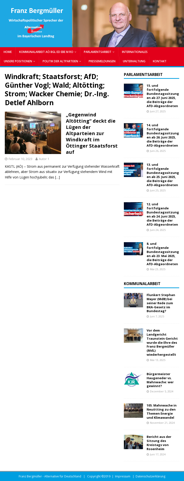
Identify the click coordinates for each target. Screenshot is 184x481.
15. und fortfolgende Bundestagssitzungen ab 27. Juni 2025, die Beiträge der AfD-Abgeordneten (163, 95)
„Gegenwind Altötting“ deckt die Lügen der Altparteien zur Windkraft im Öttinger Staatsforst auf (92, 133)
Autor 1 (44, 159)
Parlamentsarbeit (143, 74)
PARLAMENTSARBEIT (97, 52)
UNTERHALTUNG (134, 61)
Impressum (122, 476)
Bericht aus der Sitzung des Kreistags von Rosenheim (159, 443)
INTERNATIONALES (135, 52)
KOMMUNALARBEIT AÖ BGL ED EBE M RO (46, 52)
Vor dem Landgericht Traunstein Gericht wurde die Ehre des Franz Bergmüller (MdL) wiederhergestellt (162, 342)
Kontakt (160, 61)
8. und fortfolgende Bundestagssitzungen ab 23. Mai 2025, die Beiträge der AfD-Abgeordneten (163, 253)
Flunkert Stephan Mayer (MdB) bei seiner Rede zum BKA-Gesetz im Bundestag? (161, 303)
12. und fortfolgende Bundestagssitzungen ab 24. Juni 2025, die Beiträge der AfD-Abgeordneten (163, 214)
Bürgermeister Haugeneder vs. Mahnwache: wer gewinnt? (160, 380)
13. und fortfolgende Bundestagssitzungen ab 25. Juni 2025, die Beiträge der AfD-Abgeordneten (163, 174)
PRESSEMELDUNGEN (102, 61)
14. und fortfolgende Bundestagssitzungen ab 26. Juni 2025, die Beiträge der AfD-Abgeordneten (163, 135)
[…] (57, 177)
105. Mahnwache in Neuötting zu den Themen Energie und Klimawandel (162, 411)
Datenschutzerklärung (150, 476)
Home (8, 52)
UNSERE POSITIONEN (18, 61)
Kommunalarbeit (142, 283)
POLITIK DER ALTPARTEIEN (60, 61)
